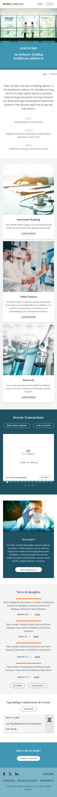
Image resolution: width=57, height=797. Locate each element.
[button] (40, 4)
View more (29, 709)
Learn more (28, 233)
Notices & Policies (27, 780)
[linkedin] (16, 775)
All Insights (37, 685)
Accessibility (47, 780)
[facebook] (4, 775)
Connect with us (28, 758)
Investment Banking (16, 425)
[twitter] (10, 775)
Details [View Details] (45, 477)
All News (17, 685)
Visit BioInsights (28, 570)
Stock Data (9, 780)
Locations (48, 774)
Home (45, 74)
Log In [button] (49, 4)
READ (37, 614)
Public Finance (43, 425)
